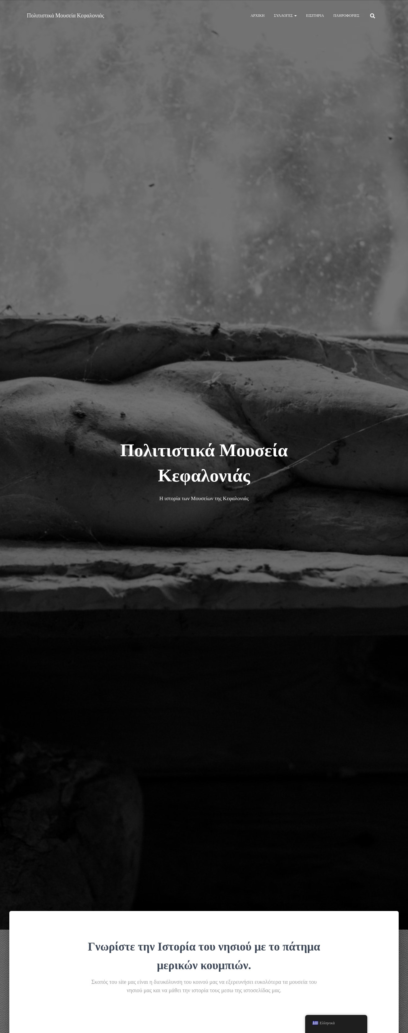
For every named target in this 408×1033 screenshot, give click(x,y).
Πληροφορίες (346, 15)
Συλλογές (285, 15)
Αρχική (257, 15)
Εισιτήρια (315, 15)
